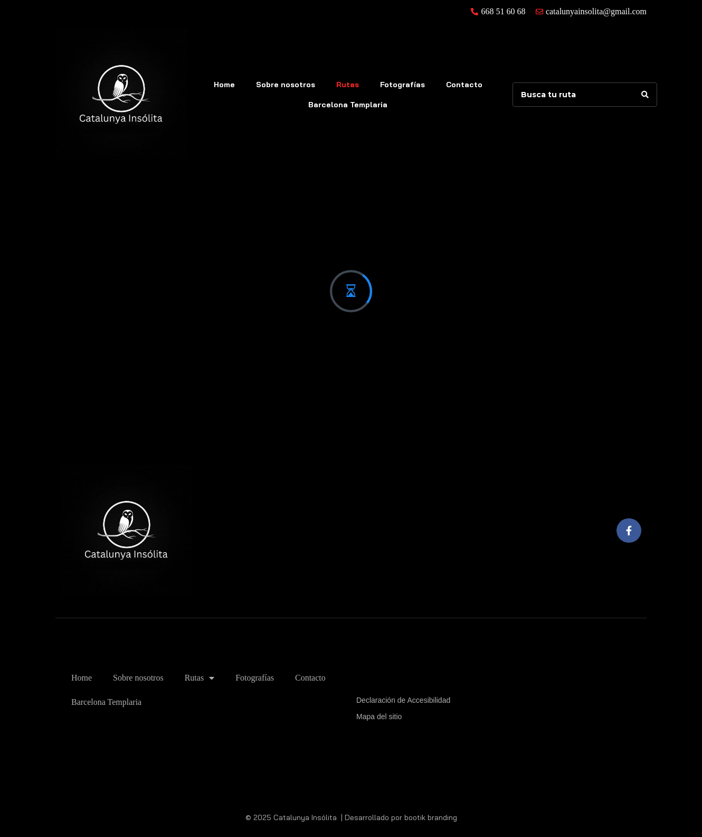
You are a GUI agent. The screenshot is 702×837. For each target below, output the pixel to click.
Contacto (464, 84)
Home (224, 84)
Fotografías (402, 84)
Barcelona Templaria (347, 104)
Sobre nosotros (285, 84)
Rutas (347, 84)
